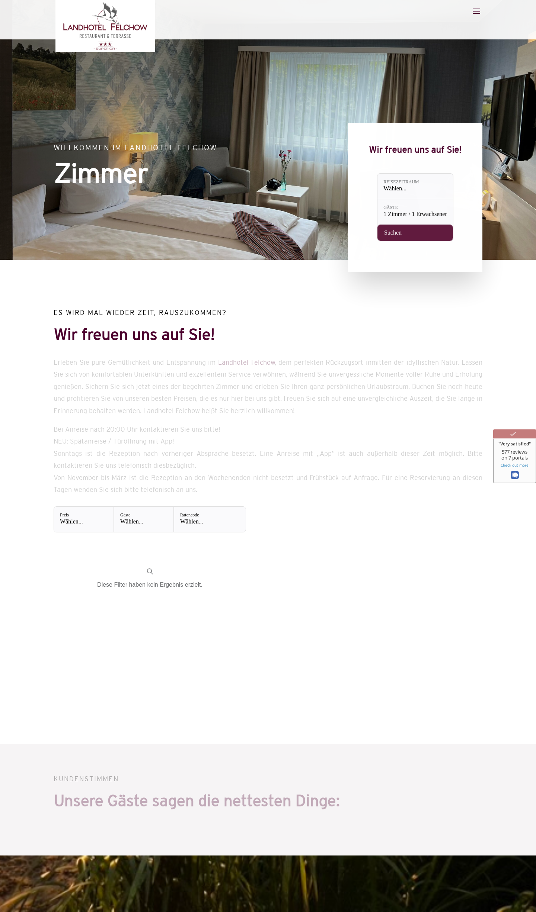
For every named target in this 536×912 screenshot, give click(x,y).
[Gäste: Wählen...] (143, 519)
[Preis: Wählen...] (84, 519)
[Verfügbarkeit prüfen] (415, 229)
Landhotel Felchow (246, 362)
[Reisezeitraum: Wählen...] (415, 187)
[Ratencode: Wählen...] (210, 519)
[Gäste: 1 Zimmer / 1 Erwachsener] (415, 210)
